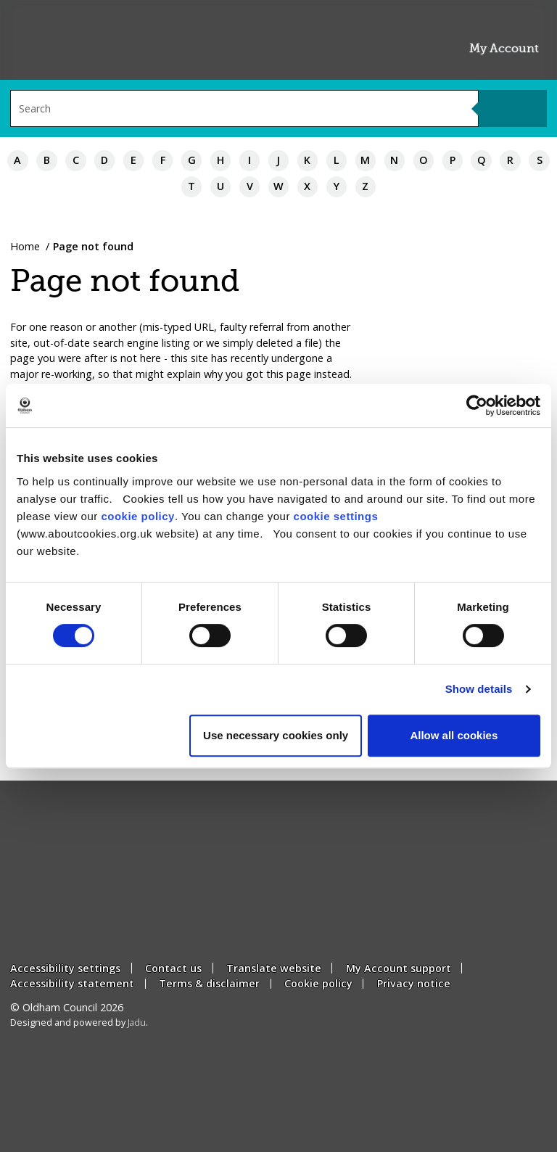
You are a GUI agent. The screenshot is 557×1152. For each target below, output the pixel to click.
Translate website (273, 968)
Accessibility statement (72, 983)
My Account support (398, 968)
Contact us (173, 968)
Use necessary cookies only (275, 735)
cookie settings (336, 516)
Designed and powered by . (79, 1022)
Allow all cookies (454, 735)
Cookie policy (318, 983)
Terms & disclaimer (209, 983)
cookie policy (138, 516)
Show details (479, 689)
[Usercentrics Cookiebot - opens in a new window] (476, 405)
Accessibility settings (65, 968)
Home (25, 246)
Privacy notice (413, 983)
